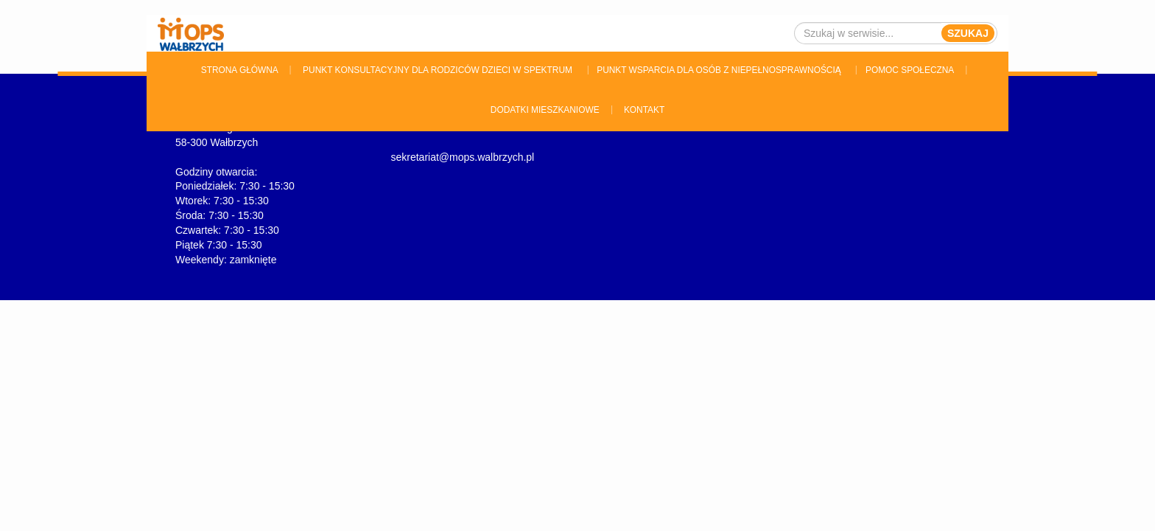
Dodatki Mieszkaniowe (545, 110)
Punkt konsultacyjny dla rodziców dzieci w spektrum (437, 70)
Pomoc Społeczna (910, 70)
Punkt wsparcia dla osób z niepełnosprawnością (718, 70)
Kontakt (644, 110)
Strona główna (239, 70)
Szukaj (968, 33)
